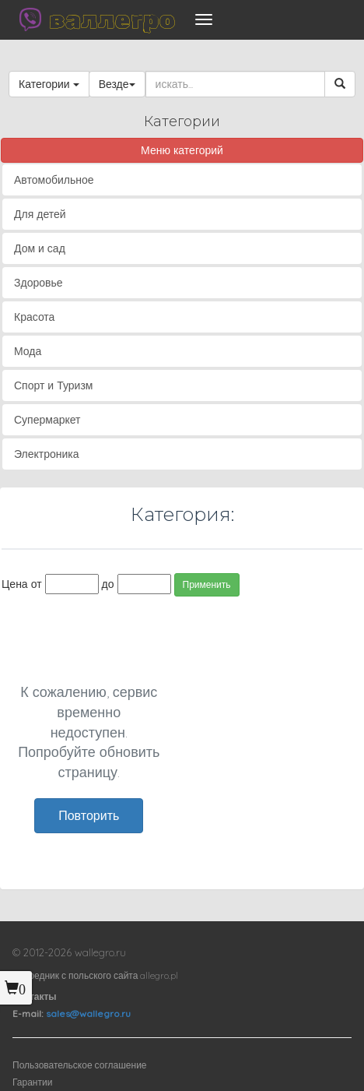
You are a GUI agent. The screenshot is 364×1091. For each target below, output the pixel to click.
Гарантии (32, 1082)
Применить (207, 584)
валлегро (112, 19)
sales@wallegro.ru (88, 1013)
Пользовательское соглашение (79, 1065)
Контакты (34, 996)
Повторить (88, 815)
